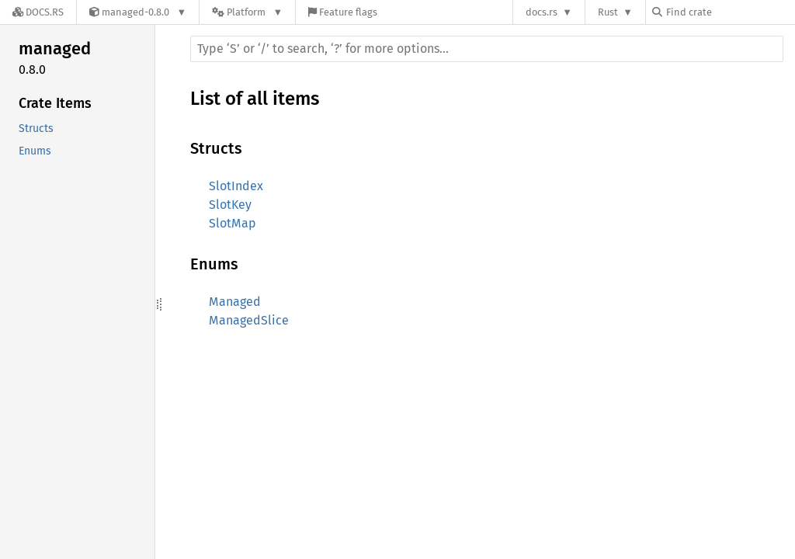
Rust (608, 12)
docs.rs (541, 12)
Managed (235, 301)
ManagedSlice (249, 320)
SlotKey (230, 204)
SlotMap (232, 223)
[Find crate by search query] (730, 12)
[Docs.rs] (38, 12)
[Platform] (247, 12)
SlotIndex (236, 186)
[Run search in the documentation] (486, 49)
